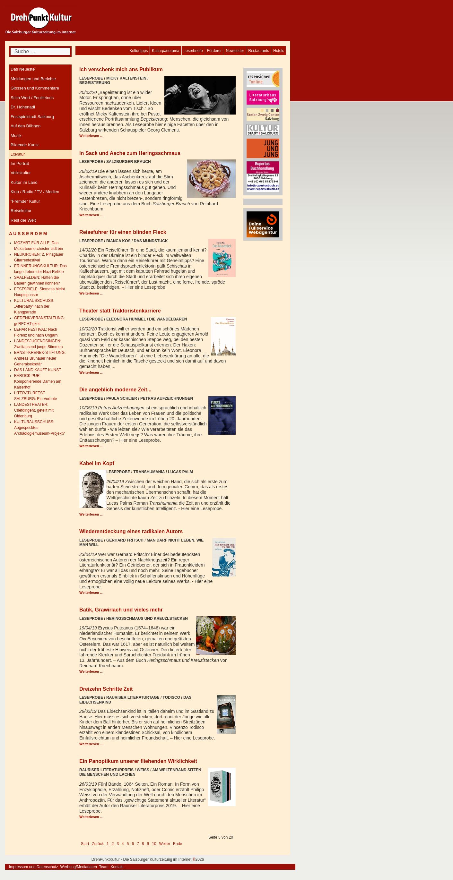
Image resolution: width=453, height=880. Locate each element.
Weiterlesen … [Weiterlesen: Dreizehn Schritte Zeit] (91, 744)
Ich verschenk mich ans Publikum (121, 69)
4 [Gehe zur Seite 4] (123, 844)
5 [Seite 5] (128, 844)
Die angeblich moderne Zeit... (115, 389)
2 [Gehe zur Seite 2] (113, 844)
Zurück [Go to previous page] (98, 844)
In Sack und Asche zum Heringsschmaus (129, 153)
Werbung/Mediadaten (78, 867)
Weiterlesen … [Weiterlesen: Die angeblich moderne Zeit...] (91, 446)
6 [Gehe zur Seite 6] (133, 844)
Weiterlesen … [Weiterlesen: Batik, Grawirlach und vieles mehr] (91, 671)
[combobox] (40, 51)
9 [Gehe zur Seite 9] (148, 844)
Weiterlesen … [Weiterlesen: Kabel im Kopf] (91, 514)
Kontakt (117, 867)
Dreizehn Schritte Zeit (106, 689)
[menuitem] (278, 50)
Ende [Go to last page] (177, 844)
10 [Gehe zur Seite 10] (154, 844)
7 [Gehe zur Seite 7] (138, 844)
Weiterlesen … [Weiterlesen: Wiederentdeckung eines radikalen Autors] (91, 592)
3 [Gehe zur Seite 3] (118, 844)
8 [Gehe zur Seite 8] (143, 844)
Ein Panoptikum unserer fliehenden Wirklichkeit (138, 761)
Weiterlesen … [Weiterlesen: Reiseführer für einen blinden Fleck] (91, 293)
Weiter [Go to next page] (164, 844)
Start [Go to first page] (85, 844)
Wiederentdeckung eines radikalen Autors (131, 531)
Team (103, 867)
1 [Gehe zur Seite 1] (108, 844)
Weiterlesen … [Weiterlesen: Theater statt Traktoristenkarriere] (91, 372)
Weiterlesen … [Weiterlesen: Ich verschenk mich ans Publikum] (91, 136)
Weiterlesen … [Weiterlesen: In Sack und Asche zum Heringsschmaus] (91, 215)
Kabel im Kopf (96, 463)
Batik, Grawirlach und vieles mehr (121, 609)
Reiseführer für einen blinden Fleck (122, 232)
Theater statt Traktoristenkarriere (120, 310)
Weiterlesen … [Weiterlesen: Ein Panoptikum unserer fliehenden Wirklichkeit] (91, 817)
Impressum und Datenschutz (33, 867)
